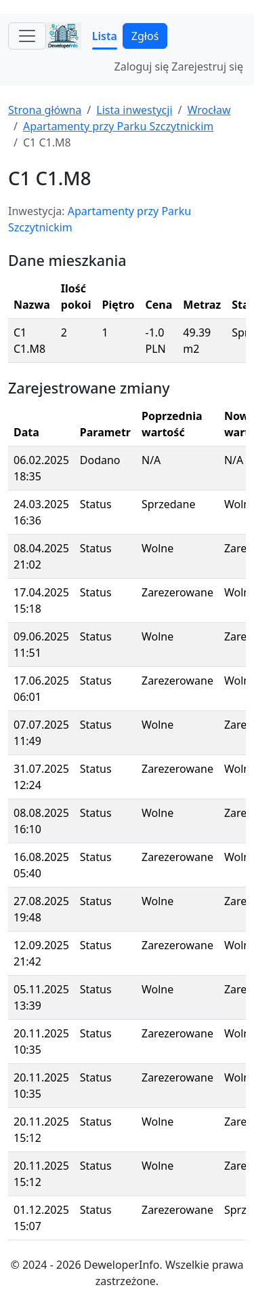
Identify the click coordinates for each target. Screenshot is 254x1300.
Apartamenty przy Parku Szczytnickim (118, 126)
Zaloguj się (141, 66)
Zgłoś (144, 35)
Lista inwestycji (134, 109)
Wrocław (208, 109)
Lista (104, 35)
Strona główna (44, 109)
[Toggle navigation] (27, 36)
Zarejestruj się (207, 66)
